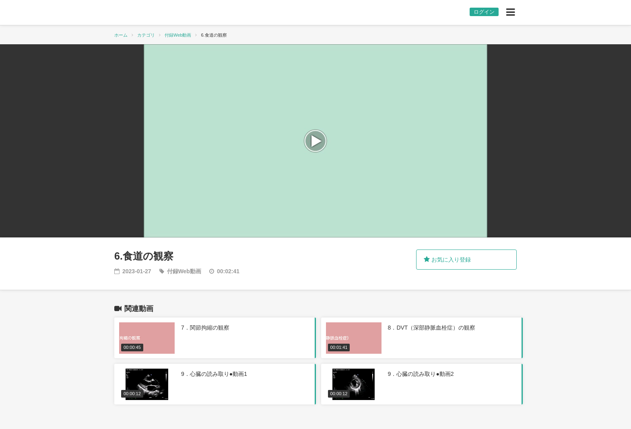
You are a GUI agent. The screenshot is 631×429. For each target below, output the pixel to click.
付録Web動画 (178, 35)
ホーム (121, 35)
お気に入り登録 (447, 259)
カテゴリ (146, 35)
